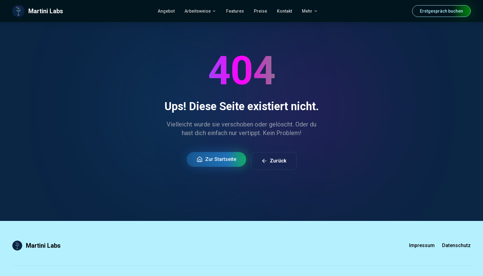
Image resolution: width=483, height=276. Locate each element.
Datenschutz (456, 245)
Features (235, 11)
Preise (260, 11)
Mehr (310, 11)
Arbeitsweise (200, 11)
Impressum (422, 245)
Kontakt (284, 11)
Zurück (273, 161)
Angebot (166, 11)
